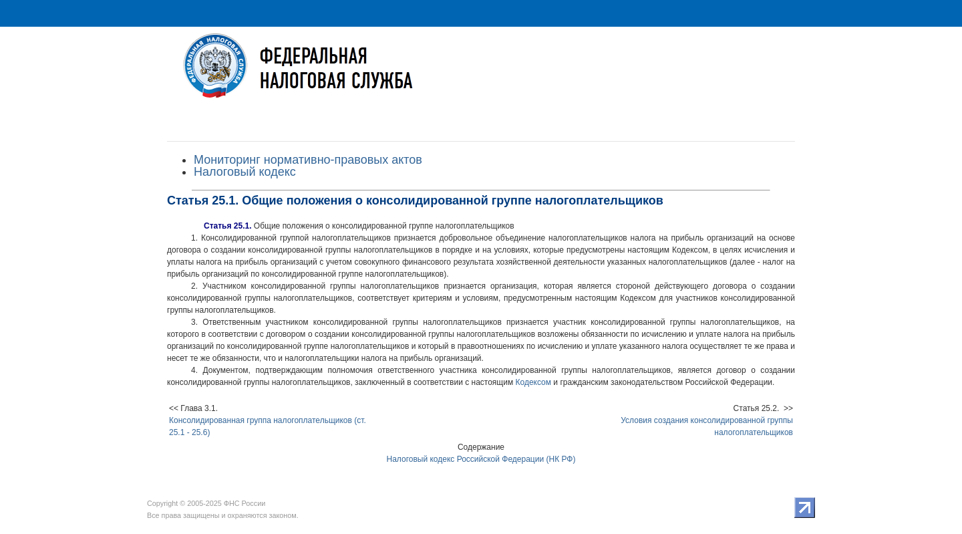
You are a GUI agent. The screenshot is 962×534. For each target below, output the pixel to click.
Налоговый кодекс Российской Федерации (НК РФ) (481, 459)
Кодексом (534, 382)
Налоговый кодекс (245, 171)
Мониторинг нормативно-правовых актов (308, 159)
